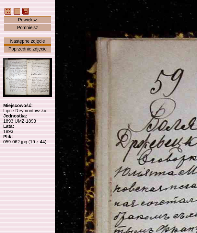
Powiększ (27, 19)
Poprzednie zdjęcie (27, 48)
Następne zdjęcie (27, 41)
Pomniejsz (27, 27)
